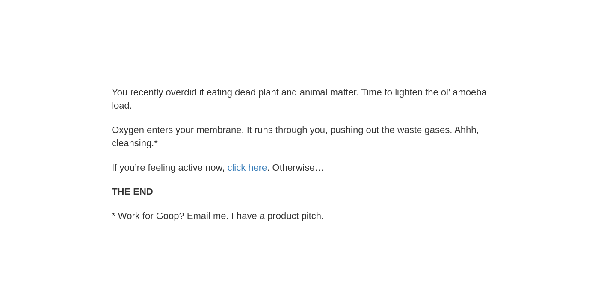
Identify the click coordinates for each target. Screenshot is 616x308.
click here (247, 167)
